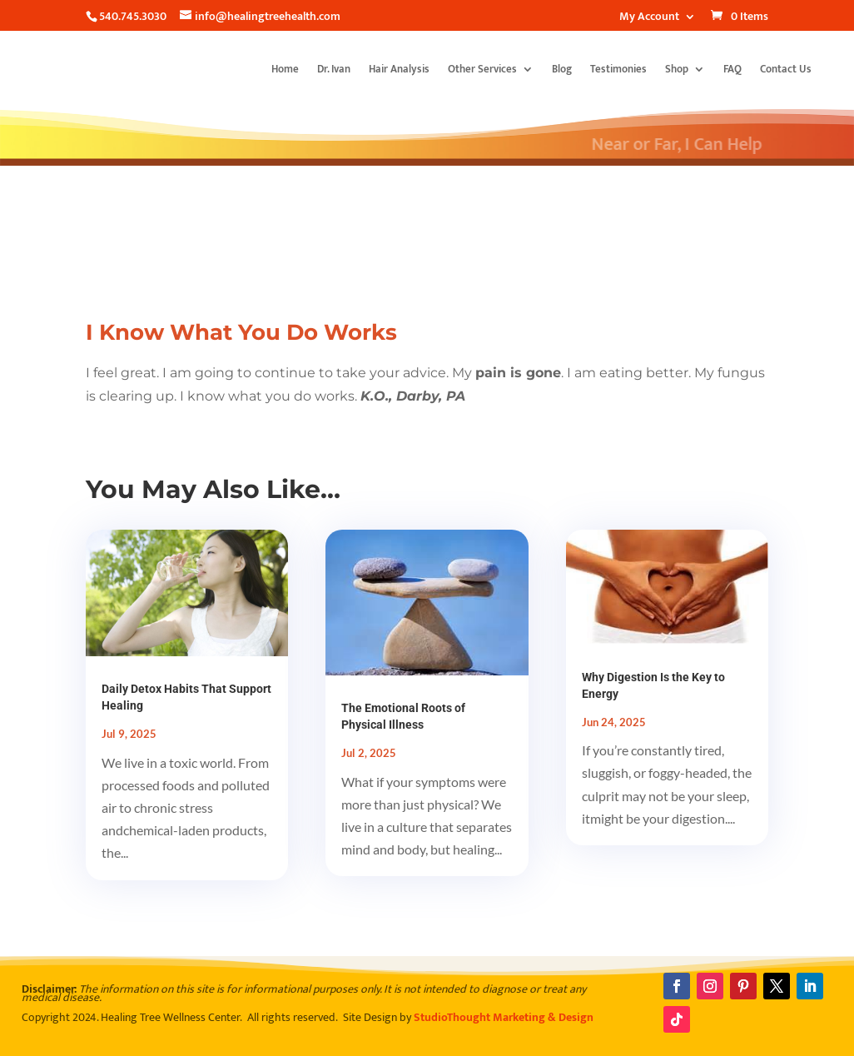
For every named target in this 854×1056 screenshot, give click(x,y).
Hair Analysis (399, 69)
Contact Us (786, 69)
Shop (676, 69)
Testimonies (618, 69)
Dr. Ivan (333, 69)
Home (285, 69)
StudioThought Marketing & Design (503, 1017)
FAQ (732, 69)
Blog (562, 69)
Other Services (482, 69)
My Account (649, 18)
